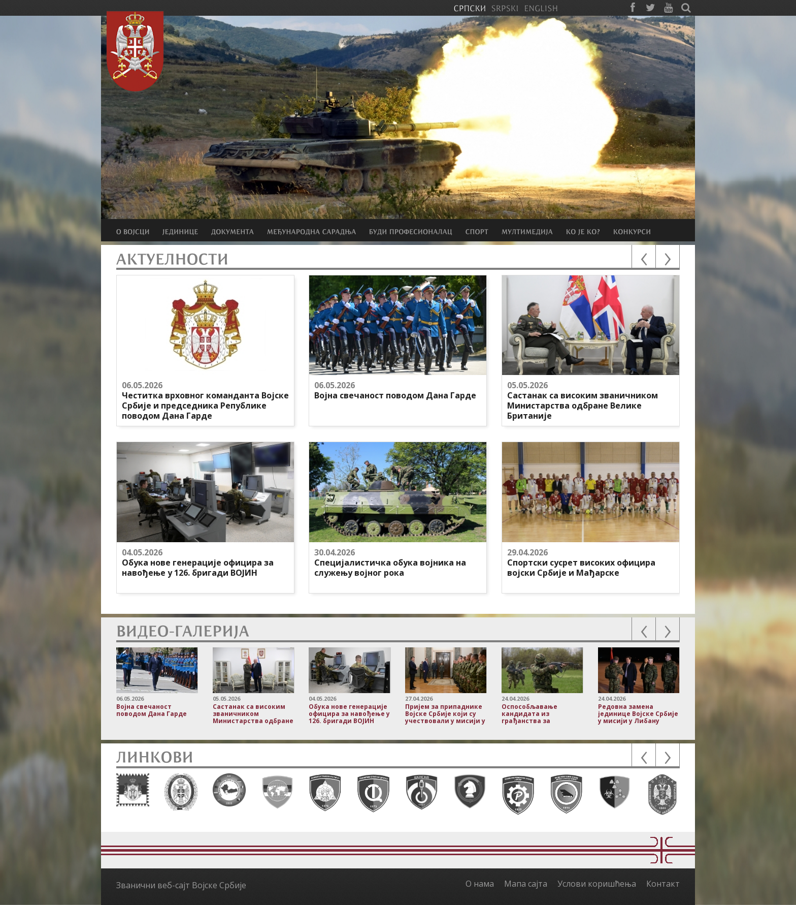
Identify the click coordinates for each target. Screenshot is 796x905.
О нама (480, 883)
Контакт (663, 883)
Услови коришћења (596, 883)
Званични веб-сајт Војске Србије (181, 885)
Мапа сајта (525, 883)
